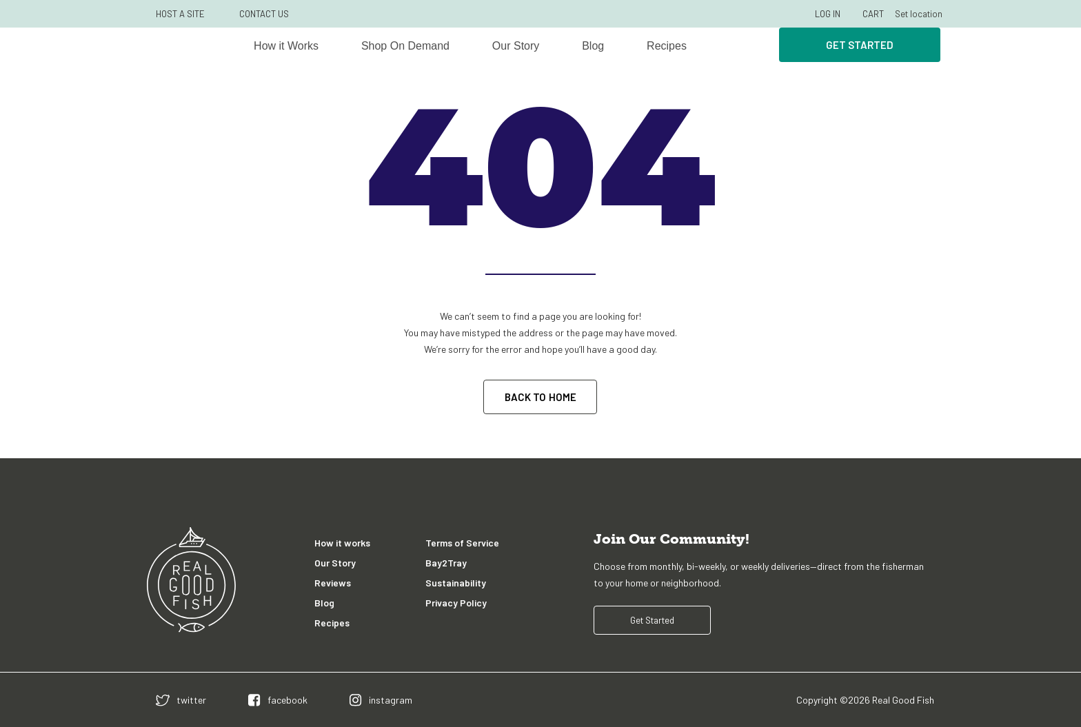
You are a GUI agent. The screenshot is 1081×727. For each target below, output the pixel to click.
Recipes (667, 46)
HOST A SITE (180, 13)
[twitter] (181, 700)
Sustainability (455, 582)
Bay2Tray (446, 563)
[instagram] (381, 700)
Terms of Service (462, 543)
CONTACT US (264, 13)
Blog (593, 46)
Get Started (859, 45)
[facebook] (277, 700)
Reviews (332, 582)
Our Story (515, 46)
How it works (342, 543)
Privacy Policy (456, 602)
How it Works (286, 46)
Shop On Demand (405, 46)
